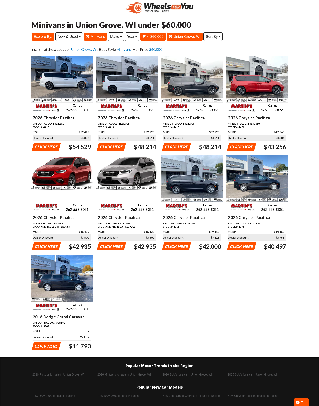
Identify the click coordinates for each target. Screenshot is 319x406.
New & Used (69, 37)
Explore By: (43, 37)
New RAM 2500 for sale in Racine (118, 395)
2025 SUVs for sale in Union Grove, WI (252, 374)
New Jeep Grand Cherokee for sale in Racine (191, 395)
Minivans (95, 36)
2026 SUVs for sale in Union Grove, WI (187, 374)
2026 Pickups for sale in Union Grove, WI (58, 374)
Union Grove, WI (184, 36)
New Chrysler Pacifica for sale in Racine (253, 395)
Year (132, 37)
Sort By (213, 37)
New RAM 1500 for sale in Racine (53, 395)
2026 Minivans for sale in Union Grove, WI (124, 374)
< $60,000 (153, 36)
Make (116, 37)
